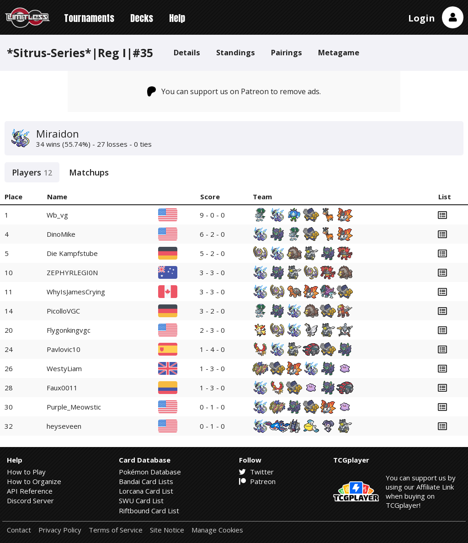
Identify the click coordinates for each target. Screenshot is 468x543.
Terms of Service (116, 530)
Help (177, 18)
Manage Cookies (217, 530)
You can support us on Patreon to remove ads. (234, 91)
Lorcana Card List (146, 490)
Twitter (256, 471)
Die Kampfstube (72, 253)
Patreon (257, 481)
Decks (141, 18)
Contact (19, 530)
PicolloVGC (63, 310)
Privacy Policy (59, 530)
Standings (235, 52)
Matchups (89, 172)
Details (187, 52)
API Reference (30, 490)
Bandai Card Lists (146, 481)
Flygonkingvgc (68, 330)
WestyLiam (64, 368)
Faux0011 (62, 387)
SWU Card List (141, 500)
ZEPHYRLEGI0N (72, 272)
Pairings (286, 52)
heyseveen (64, 426)
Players (32, 172)
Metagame (338, 52)
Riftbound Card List (149, 510)
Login (421, 18)
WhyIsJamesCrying (76, 291)
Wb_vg (57, 214)
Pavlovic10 (63, 349)
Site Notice (167, 530)
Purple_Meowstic (74, 406)
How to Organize (34, 481)
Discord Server (30, 500)
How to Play (26, 471)
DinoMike (61, 234)
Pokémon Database (150, 471)
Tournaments (89, 18)
